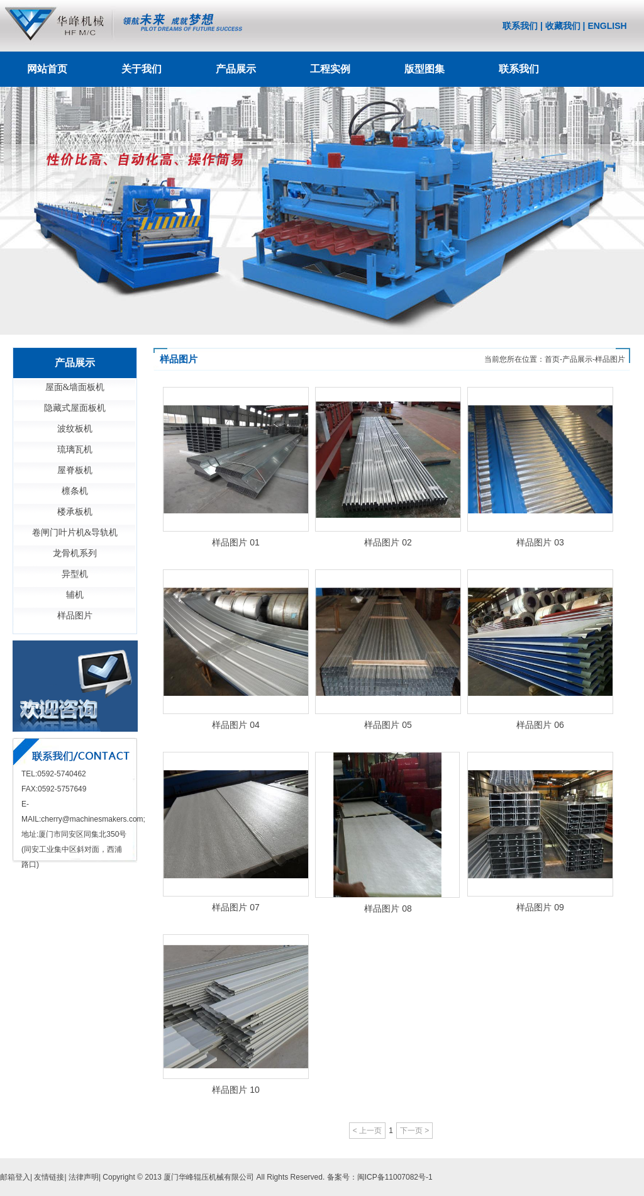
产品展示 (236, 69)
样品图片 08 (387, 908)
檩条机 (75, 491)
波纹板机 (74, 428)
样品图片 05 (387, 725)
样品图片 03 (540, 542)
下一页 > (414, 1130)
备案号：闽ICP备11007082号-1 (380, 1177)
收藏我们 (562, 26)
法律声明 (84, 1177)
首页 (552, 359)
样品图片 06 (540, 725)
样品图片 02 (387, 542)
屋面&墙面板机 (75, 387)
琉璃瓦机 (74, 449)
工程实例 (330, 69)
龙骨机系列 (75, 553)
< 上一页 (367, 1130)
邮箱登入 (15, 1177)
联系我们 (520, 26)
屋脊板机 (74, 470)
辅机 (75, 595)
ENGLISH (606, 26)
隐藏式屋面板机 (75, 408)
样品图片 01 (235, 542)
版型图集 (424, 69)
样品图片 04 (235, 725)
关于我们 (141, 69)
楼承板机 (74, 512)
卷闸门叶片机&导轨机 (75, 532)
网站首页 (47, 69)
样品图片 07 (235, 907)
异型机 (75, 574)
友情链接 (49, 1177)
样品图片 (74, 615)
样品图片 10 (235, 1090)
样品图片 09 (540, 907)
